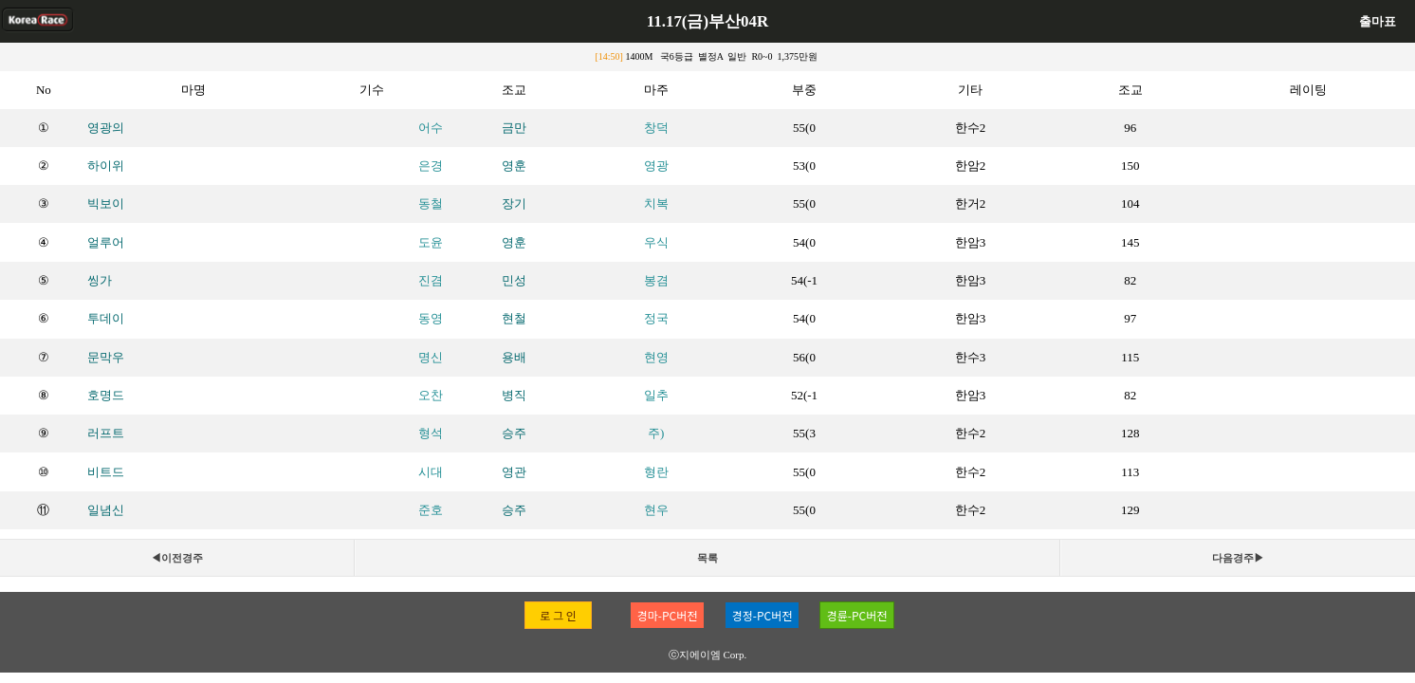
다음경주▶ (1238, 557)
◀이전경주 (177, 557)
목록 (707, 557)
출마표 (1377, 21)
